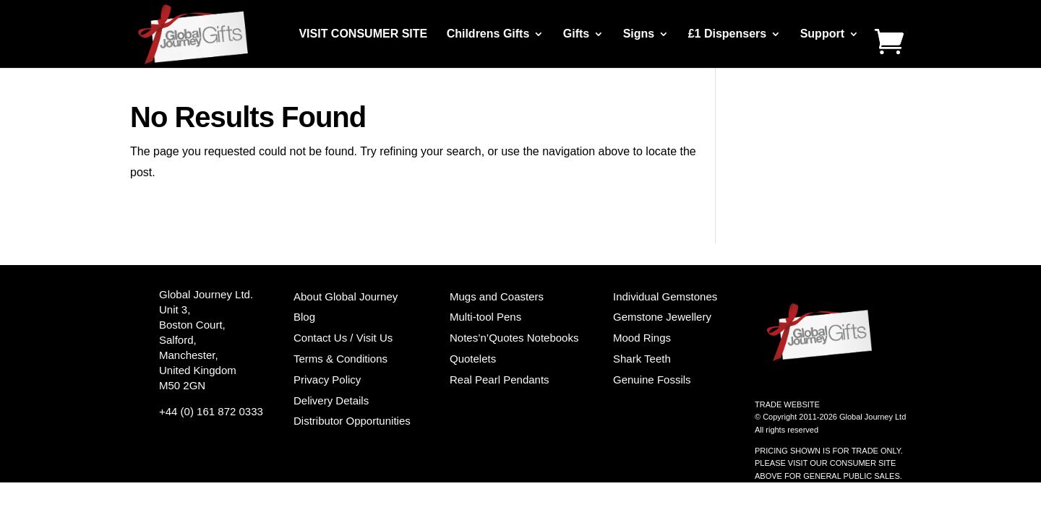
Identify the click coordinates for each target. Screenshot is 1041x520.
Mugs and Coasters (497, 296)
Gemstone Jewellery (662, 317)
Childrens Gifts (488, 34)
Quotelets (473, 358)
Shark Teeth (642, 358)
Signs (639, 34)
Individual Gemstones (665, 296)
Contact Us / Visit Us (343, 338)
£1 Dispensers (727, 34)
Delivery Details (331, 400)
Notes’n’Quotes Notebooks (514, 338)
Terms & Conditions (340, 358)
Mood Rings (642, 338)
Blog (304, 317)
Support (822, 34)
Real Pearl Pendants (499, 379)
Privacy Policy (327, 379)
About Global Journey (346, 296)
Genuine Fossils (652, 379)
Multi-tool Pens (485, 317)
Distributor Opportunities (352, 421)
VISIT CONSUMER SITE (363, 34)
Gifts (576, 34)
